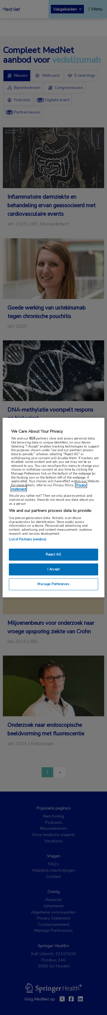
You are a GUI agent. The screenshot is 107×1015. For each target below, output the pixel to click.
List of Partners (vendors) (27, 539)
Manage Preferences (53, 584)
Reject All (53, 554)
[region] (53, 507)
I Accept (53, 569)
